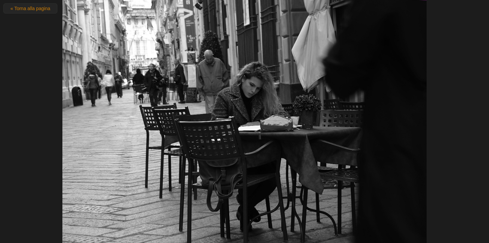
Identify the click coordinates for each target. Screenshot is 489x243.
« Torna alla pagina (30, 8)
